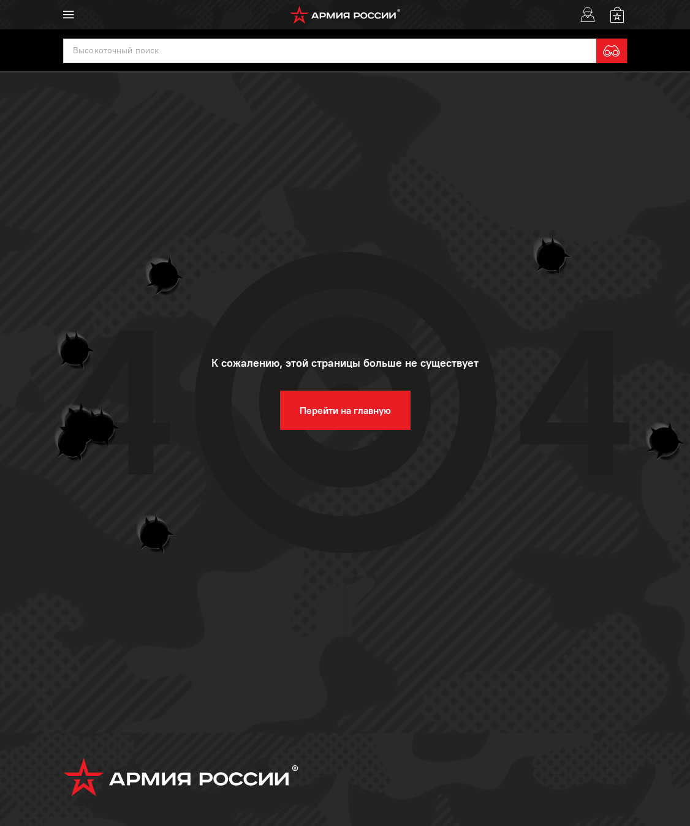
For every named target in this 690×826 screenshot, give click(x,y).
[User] (587, 14)
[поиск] (329, 51)
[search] (611, 51)
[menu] (68, 14)
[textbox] (329, 51)
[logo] (345, 15)
